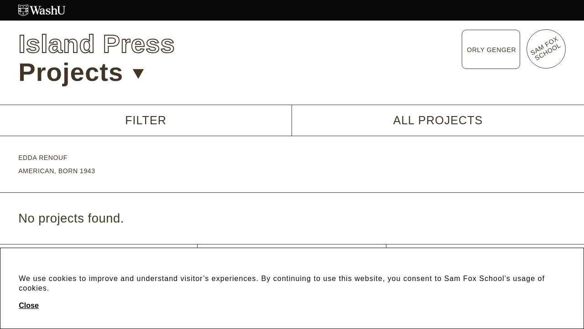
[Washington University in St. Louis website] (292, 10)
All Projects (438, 120)
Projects (81, 72)
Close (29, 305)
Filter (146, 120)
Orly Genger (491, 49)
